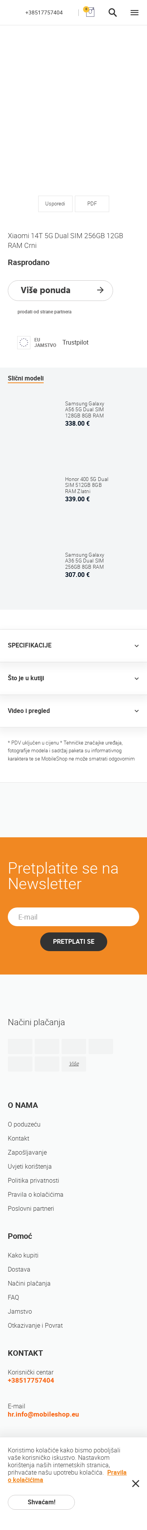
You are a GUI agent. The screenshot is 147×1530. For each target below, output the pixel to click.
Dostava (19, 1269)
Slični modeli (26, 378)
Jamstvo (20, 1311)
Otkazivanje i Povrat (35, 1325)
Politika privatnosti (33, 1180)
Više (74, 1064)
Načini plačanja (29, 1283)
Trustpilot (75, 342)
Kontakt (18, 1138)
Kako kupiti (23, 1255)
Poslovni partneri (31, 1208)
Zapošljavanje (27, 1152)
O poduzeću (24, 1124)
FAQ (13, 1297)
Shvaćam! (41, 1502)
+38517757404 (44, 12)
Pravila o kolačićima (36, 1194)
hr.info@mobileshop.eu (43, 1414)
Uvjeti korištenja (30, 1166)
